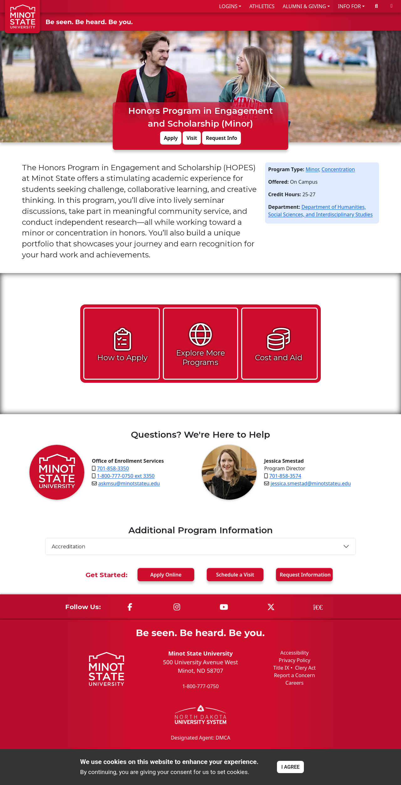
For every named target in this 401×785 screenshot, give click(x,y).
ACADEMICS (290, 21)
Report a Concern (294, 675)
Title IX (281, 667)
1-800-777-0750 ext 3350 (126, 475)
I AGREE (290, 767)
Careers (294, 682)
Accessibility (294, 652)
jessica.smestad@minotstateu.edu (311, 483)
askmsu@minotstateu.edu (129, 483)
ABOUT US (379, 21)
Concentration (338, 169)
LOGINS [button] (228, 6)
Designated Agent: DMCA (200, 737)
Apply (171, 137)
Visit (191, 137)
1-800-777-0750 (200, 686)
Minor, (312, 169)
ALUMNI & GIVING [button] (304, 6)
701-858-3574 (285, 475)
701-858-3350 (113, 468)
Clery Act (305, 667)
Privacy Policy (294, 660)
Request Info (221, 137)
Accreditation (68, 546)
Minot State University (200, 653)
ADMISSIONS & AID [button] (233, 21)
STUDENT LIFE (336, 21)
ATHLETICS (261, 6)
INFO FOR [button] (349, 6)
